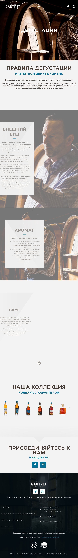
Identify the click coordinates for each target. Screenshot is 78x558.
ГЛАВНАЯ (5, 507)
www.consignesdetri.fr (49, 537)
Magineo (64, 554)
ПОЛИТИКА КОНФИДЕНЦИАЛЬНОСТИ (18, 514)
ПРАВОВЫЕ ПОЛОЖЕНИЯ (12, 520)
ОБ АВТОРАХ (6, 527)
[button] (38, 6)
